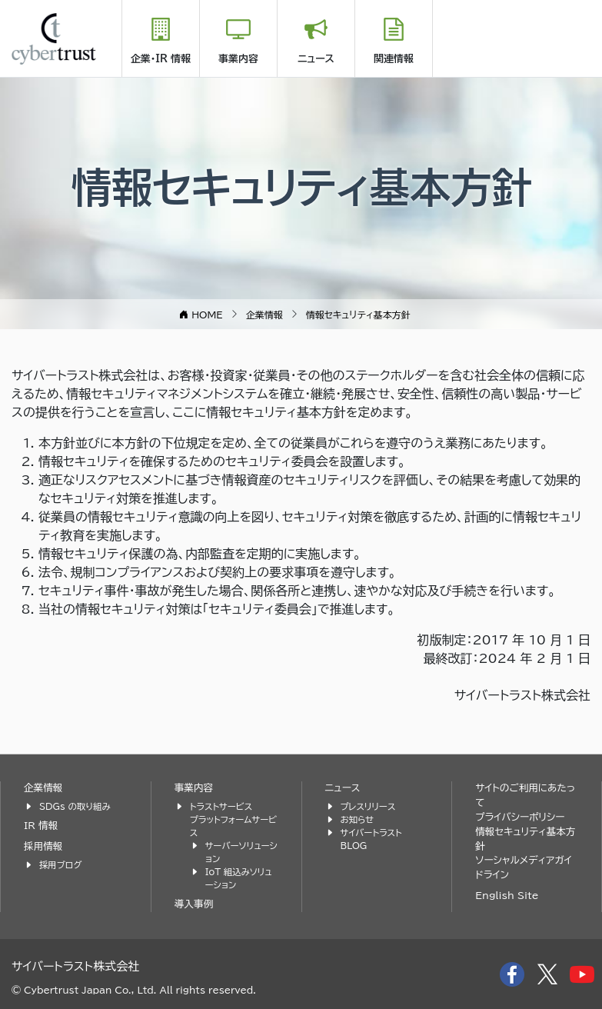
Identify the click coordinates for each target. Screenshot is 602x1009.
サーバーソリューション (241, 852)
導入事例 (194, 904)
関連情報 (394, 59)
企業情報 (43, 788)
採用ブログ (60, 865)
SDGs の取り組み (75, 806)
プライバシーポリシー (519, 817)
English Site (506, 896)
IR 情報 (41, 826)
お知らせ (357, 819)
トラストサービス (221, 806)
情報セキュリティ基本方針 (525, 839)
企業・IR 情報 (161, 59)
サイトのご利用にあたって (525, 795)
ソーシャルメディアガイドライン (523, 867)
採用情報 (43, 846)
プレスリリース (368, 806)
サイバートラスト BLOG (371, 839)
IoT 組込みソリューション (238, 878)
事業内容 (238, 59)
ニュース (316, 59)
